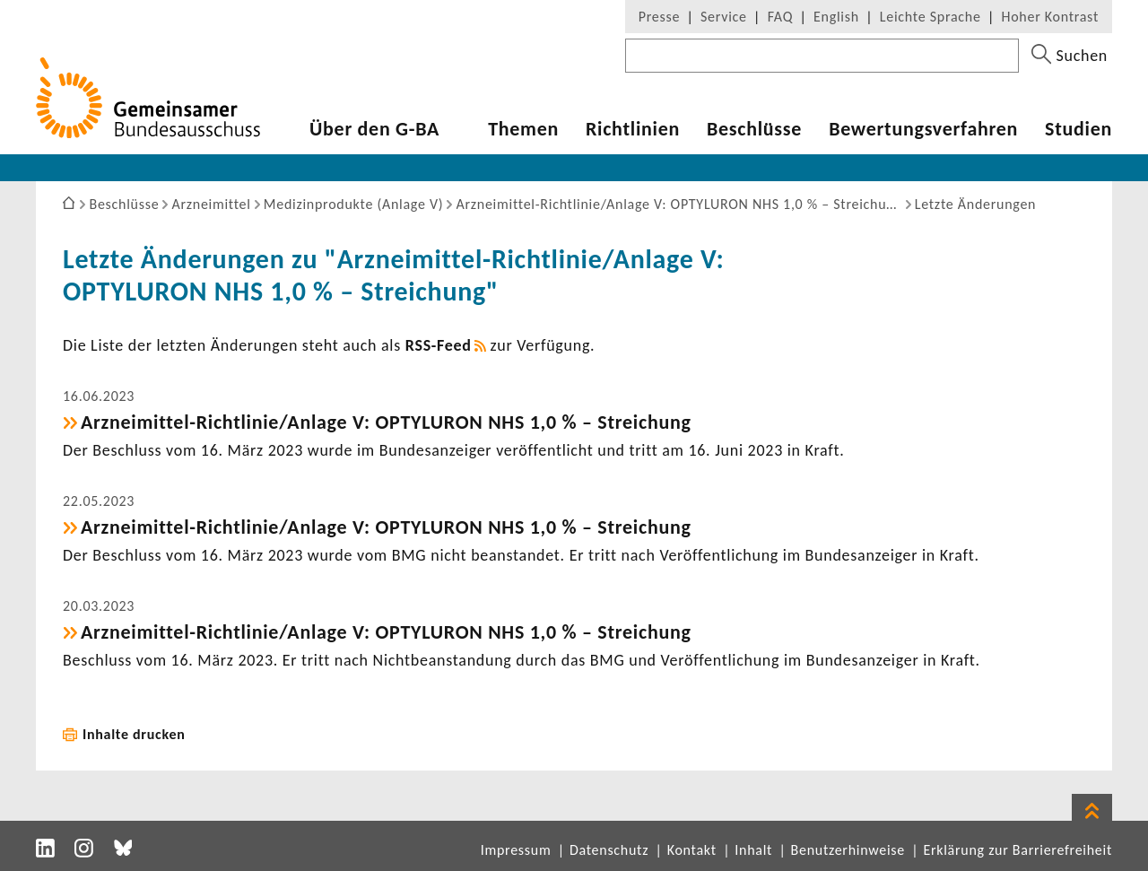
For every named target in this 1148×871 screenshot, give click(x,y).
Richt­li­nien (633, 129)
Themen (523, 129)
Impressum (516, 849)
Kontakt (692, 849)
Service (723, 16)
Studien (1078, 129)
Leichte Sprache (930, 16)
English (836, 16)
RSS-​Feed (438, 345)
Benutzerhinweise (848, 849)
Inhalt (753, 849)
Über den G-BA (374, 129)
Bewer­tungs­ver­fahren (923, 129)
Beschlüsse (754, 129)
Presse (659, 16)
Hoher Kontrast (1050, 16)
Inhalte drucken (134, 734)
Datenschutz (609, 849)
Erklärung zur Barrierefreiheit (1017, 849)
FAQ (780, 16)
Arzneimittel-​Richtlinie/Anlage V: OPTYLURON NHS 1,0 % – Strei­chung (386, 422)
